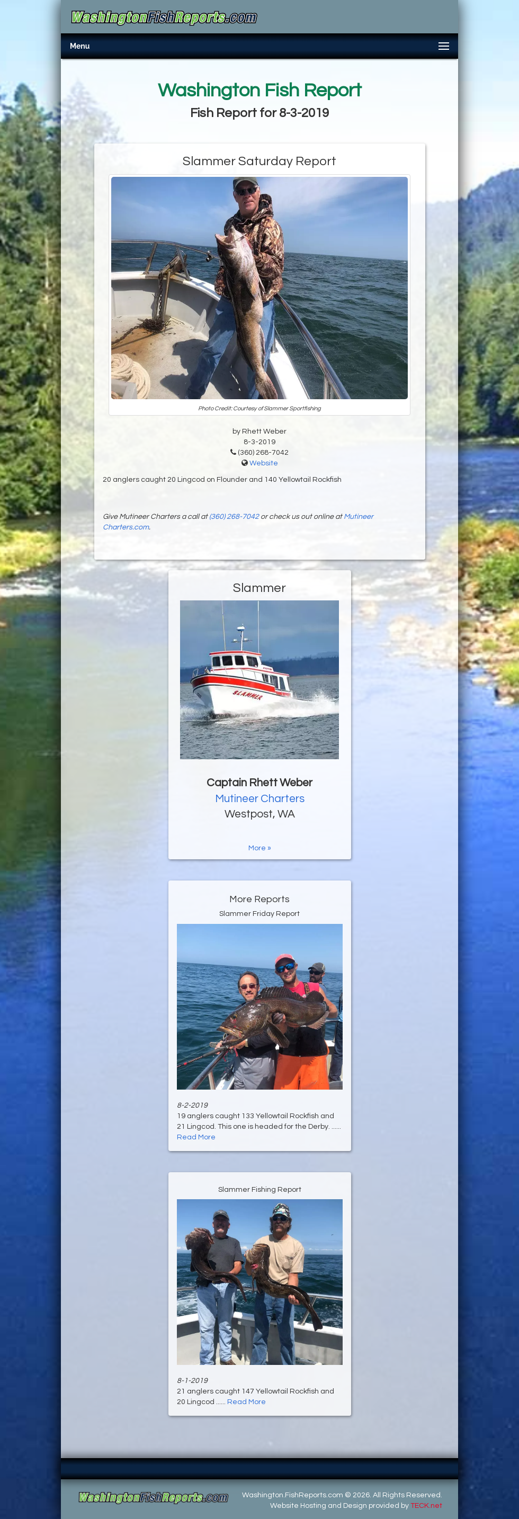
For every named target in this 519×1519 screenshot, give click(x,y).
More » (259, 848)
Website (263, 463)
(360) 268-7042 (234, 516)
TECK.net (426, 1505)
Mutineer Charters (260, 798)
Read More (196, 1137)
